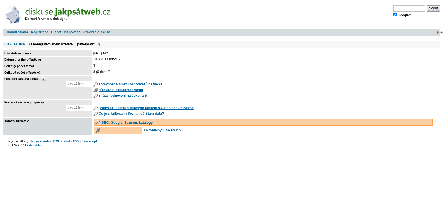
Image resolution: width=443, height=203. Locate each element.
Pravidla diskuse (96, 32)
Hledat (56, 32)
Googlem (402, 15)
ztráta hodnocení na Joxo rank (123, 96)
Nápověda (72, 32)
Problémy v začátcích (163, 130)
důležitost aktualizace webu (121, 90)
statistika (35, 145)
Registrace (39, 32)
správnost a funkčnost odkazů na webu (130, 84)
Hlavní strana (17, 32)
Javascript (89, 141)
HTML (55, 141)
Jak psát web (39, 141)
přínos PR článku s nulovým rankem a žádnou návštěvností (146, 108)
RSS (98, 44)
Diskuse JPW (14, 44)
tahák (66, 141)
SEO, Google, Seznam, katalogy (127, 123)
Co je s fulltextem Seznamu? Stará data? (131, 114)
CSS (76, 141)
